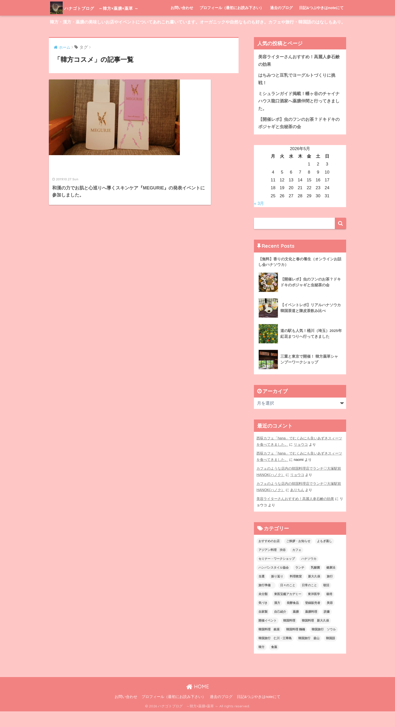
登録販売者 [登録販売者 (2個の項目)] (312, 618)
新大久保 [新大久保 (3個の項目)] (314, 592)
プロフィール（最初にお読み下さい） (232, 23)
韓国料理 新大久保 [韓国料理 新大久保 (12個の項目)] (315, 636)
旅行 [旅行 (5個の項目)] (330, 592)
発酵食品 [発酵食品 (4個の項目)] (293, 618)
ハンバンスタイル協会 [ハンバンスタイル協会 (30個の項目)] (273, 583)
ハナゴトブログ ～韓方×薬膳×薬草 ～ (110, 7)
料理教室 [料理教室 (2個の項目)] (296, 592)
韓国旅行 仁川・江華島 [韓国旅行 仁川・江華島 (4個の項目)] (275, 654)
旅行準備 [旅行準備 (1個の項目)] (266, 601)
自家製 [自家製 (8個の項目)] (263, 627)
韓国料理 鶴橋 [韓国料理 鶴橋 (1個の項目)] (295, 645)
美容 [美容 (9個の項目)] (330, 618)
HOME (197, 702)
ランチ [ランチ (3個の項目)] (299, 583)
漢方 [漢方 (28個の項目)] (277, 618)
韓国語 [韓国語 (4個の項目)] (330, 654)
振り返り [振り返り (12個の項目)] (277, 592)
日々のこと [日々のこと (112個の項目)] (287, 601)
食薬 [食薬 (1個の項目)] (274, 662)
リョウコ (301, 460)
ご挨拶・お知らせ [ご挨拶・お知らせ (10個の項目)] (298, 556)
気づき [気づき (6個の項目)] (263, 618)
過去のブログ (281, 23)
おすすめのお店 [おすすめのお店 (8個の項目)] (269, 556)
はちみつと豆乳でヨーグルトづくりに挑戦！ (296, 95)
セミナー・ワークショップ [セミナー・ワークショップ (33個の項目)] (276, 574)
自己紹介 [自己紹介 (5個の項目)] (280, 627)
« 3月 (259, 219)
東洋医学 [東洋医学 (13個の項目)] (314, 609)
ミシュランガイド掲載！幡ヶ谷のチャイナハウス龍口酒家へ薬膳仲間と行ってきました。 (299, 117)
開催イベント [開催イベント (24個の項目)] (267, 636)
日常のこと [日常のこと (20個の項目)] (309, 601)
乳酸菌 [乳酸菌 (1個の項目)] (315, 583)
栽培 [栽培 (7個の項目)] (329, 609)
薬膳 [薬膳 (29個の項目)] (296, 627)
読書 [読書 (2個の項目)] (327, 627)
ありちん (297, 506)
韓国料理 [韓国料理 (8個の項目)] (289, 636)
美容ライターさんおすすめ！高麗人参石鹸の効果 (299, 76)
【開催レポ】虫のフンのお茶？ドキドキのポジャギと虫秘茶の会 (299, 139)
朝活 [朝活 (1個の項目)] (326, 601)
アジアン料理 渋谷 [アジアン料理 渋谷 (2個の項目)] (272, 565)
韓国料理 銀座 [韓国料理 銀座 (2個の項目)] (269, 645)
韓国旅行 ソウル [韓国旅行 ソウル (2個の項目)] (324, 645)
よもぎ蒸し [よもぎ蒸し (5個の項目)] (324, 556)
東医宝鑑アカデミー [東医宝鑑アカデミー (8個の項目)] (287, 609)
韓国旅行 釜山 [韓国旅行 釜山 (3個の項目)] (308, 654)
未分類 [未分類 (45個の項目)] (263, 609)
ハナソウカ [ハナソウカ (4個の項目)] (308, 574)
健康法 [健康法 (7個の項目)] (330, 583)
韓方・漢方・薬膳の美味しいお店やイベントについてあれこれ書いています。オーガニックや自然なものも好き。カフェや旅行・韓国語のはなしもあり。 (197, 37)
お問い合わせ (182, 23)
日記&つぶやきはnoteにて (321, 23)
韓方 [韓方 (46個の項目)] (261, 662)
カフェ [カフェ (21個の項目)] (296, 565)
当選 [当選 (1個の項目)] (261, 592)
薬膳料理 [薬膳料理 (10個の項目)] (311, 627)
